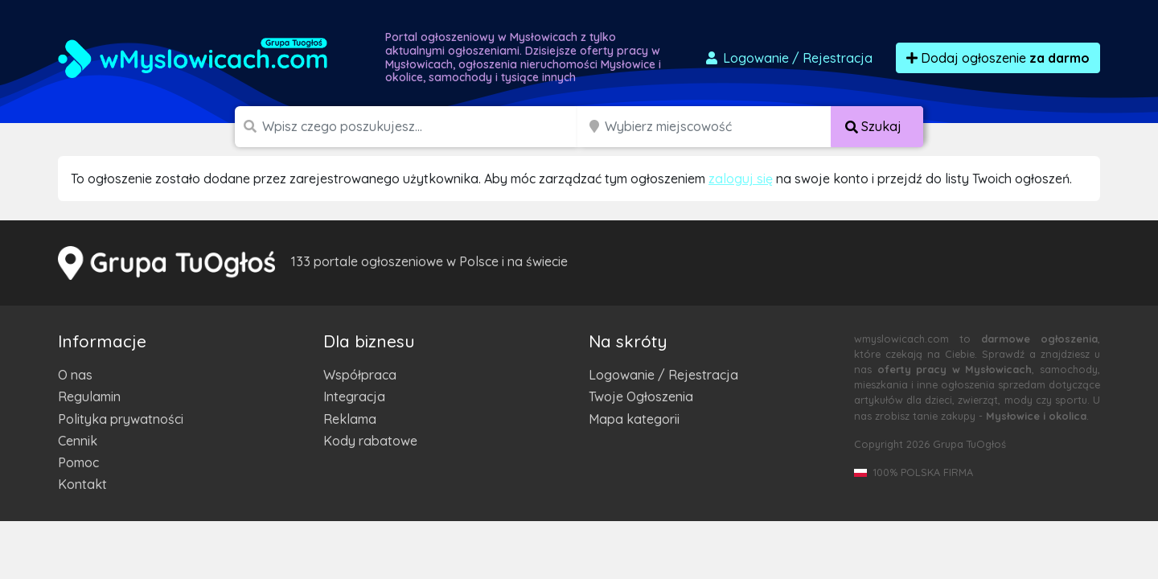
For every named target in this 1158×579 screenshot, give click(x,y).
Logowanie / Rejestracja (663, 375)
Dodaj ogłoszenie (998, 58)
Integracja (354, 396)
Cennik (77, 441)
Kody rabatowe (370, 441)
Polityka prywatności (120, 419)
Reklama (349, 419)
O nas (75, 375)
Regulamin (89, 396)
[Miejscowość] (718, 126)
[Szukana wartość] (421, 126)
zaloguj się (740, 178)
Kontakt (82, 484)
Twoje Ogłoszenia (641, 396)
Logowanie (788, 58)
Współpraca (359, 375)
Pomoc (78, 462)
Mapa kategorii (634, 419)
